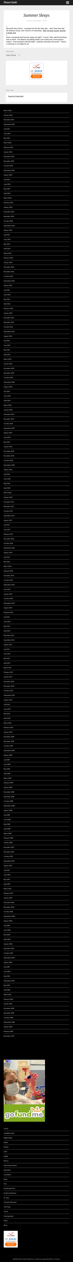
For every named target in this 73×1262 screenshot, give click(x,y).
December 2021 (9, 318)
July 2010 (7, 704)
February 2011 (8, 672)
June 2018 (7, 479)
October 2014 (8, 598)
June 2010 (7, 709)
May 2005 (7, 976)
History (6, 1161)
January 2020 (8, 410)
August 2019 (8, 433)
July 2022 (7, 290)
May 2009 (7, 769)
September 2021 (9, 331)
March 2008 (7, 833)
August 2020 (8, 387)
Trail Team (7, 1207)
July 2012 (7, 617)
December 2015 (9, 575)
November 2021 (9, 322)
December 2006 (9, 902)
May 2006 (7, 935)
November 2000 (9, 1013)
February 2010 (8, 727)
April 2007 (7, 884)
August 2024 (8, 175)
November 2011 (9, 635)
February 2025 (8, 147)
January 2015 (8, 594)
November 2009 (9, 741)
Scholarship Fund (9, 1188)
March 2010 (7, 723)
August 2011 (8, 644)
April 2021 (7, 354)
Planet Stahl (10, 2)
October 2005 (8, 953)
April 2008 (7, 829)
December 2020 (9, 368)
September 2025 (9, 124)
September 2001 (9, 981)
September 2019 (9, 428)
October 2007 (8, 856)
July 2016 (7, 557)
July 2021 (7, 341)
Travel (6, 1211)
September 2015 (9, 585)
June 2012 (7, 621)
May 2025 (7, 138)
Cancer (6, 1128)
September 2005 (9, 958)
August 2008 (8, 810)
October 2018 (8, 460)
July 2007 (7, 870)
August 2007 (8, 865)
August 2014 (8, 608)
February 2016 (8, 571)
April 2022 (7, 304)
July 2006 (7, 925)
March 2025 (7, 143)
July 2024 (7, 179)
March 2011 (7, 668)
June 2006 (7, 930)
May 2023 (7, 244)
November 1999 (9, 1036)
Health (6, 1156)
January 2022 (8, 313)
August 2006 (8, 921)
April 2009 (7, 773)
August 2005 (8, 962)
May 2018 (7, 483)
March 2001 (7, 994)
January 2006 (8, 944)
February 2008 (8, 838)
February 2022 (8, 308)
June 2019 (7, 437)
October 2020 (8, 377)
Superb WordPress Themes (51, 1259)
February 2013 (8, 612)
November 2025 (9, 120)
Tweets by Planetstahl (15, 96)
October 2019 (8, 423)
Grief (5, 1151)
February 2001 (8, 999)
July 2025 (7, 129)
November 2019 (9, 419)
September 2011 (9, 640)
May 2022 (7, 299)
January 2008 (8, 842)
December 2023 (9, 212)
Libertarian (7, 1170)
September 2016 (9, 548)
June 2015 (7, 589)
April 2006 (7, 939)
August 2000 (8, 1027)
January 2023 (8, 262)
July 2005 (7, 967)
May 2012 (7, 626)
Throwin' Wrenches (10, 1202)
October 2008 (8, 801)
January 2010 (8, 732)
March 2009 (7, 778)
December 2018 (9, 451)
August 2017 (8, 520)
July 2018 (7, 474)
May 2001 (7, 985)
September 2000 (9, 1022)
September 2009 (9, 750)
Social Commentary (10, 1193)
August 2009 (8, 755)
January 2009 (8, 787)
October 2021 (8, 327)
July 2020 (7, 391)
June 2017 (7, 529)
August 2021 (8, 336)
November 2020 (9, 373)
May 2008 (7, 824)
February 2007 (8, 893)
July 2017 (7, 525)
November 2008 (9, 796)
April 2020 (7, 400)
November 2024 (9, 161)
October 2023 (8, 221)
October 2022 (8, 276)
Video (6, 1220)
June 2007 (7, 875)
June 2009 (7, 764)
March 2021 (7, 359)
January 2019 (8, 447)
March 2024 (7, 198)
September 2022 (9, 281)
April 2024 (7, 193)
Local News (7, 1174)
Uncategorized (8, 1216)
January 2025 (8, 152)
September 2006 (9, 916)
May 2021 (7, 350)
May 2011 (7, 658)
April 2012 (7, 631)
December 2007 (9, 847)
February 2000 (8, 1031)
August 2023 (8, 230)
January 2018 (8, 497)
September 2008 (9, 806)
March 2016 (7, 566)
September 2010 (9, 695)
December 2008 (9, 792)
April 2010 (7, 718)
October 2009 (8, 746)
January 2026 (8, 115)
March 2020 (7, 405)
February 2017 (8, 534)
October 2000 (8, 1017)
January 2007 (8, 898)
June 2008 (7, 819)
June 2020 (7, 396)
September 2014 (9, 603)
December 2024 (9, 156)
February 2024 (8, 202)
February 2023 (8, 258)
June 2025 (7, 133)
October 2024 (8, 166)
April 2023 (7, 248)
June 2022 (7, 295)
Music (6, 1179)
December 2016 (9, 539)
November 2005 (9, 948)
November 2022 (9, 271)
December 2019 (9, 414)
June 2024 (7, 184)
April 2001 (7, 990)
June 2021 (7, 345)
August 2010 (8, 700)
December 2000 (9, 1008)
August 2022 (8, 285)
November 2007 (9, 852)
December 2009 (9, 737)
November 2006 (9, 907)
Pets (5, 1184)
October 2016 (8, 543)
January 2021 (8, 364)
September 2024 (9, 170)
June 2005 (7, 971)
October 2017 (8, 511)
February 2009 (8, 783)
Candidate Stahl (9, 1133)
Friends (6, 1147)
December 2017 (9, 502)
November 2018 (9, 456)
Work (5, 1225)
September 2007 (9, 861)
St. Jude (6, 1198)
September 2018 (9, 465)
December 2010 (9, 681)
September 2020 (9, 382)
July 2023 (7, 235)
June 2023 (7, 239)
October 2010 (8, 690)
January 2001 (8, 1004)
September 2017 (9, 516)
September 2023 (9, 225)
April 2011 (7, 663)
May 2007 (7, 879)
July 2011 (7, 649)
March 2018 (7, 492)
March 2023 (7, 253)
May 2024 (7, 189)
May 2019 (7, 442)
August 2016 (8, 552)
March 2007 (7, 889)
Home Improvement (10, 1165)
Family (6, 1142)
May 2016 (7, 562)
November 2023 (9, 216)
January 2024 (8, 207)
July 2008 (7, 815)
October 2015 (8, 580)
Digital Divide (8, 1138)
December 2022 (9, 267)
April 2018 (7, 488)
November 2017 (9, 506)
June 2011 (7, 654)
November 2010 (9, 686)
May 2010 (7, 714)
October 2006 (8, 911)
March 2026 (7, 110)
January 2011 (8, 677)
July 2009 (7, 760)
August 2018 (8, 469)
